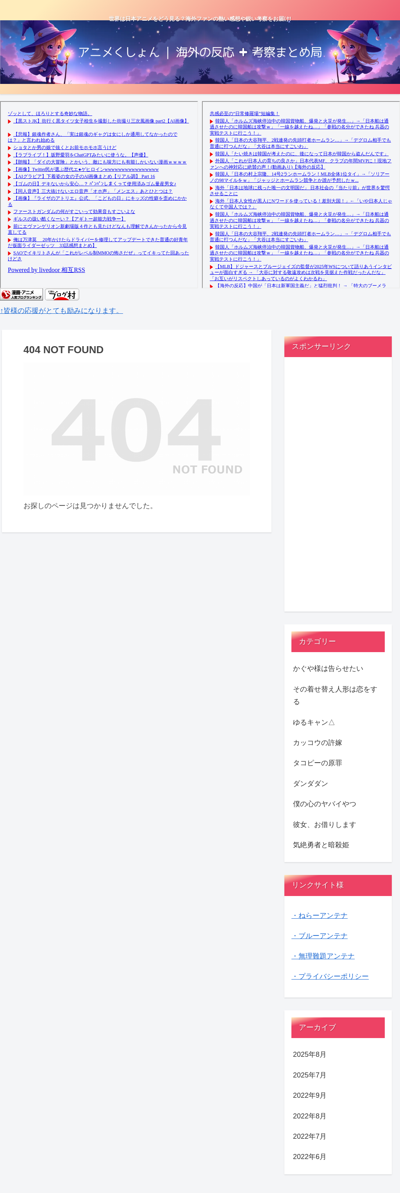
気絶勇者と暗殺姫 (321, 845)
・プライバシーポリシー (330, 976)
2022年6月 (310, 1157)
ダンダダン (310, 784)
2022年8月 (310, 1116)
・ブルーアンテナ (319, 936)
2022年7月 (310, 1136)
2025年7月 (310, 1075)
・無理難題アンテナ (323, 956)
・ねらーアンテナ (319, 915)
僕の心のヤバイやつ (324, 804)
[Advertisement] (337, 487)
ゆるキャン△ (314, 722)
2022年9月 (310, 1095)
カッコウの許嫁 (317, 743)
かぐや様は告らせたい (328, 668)
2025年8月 (310, 1054)
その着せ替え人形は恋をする (335, 695)
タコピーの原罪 (317, 763)
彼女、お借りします (324, 825)
